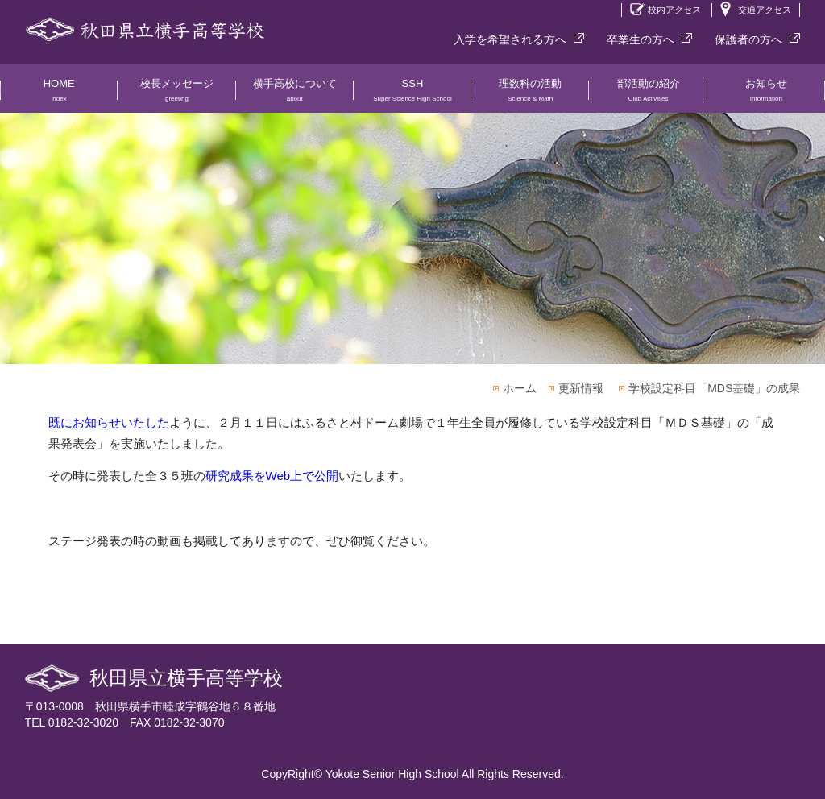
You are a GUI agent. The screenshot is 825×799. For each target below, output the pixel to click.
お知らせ (766, 95)
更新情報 (580, 388)
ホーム (520, 388)
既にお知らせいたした (108, 422)
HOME (59, 95)
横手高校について (295, 95)
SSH (412, 95)
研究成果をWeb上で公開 (272, 475)
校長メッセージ (176, 95)
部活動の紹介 (648, 95)
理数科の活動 (530, 95)
